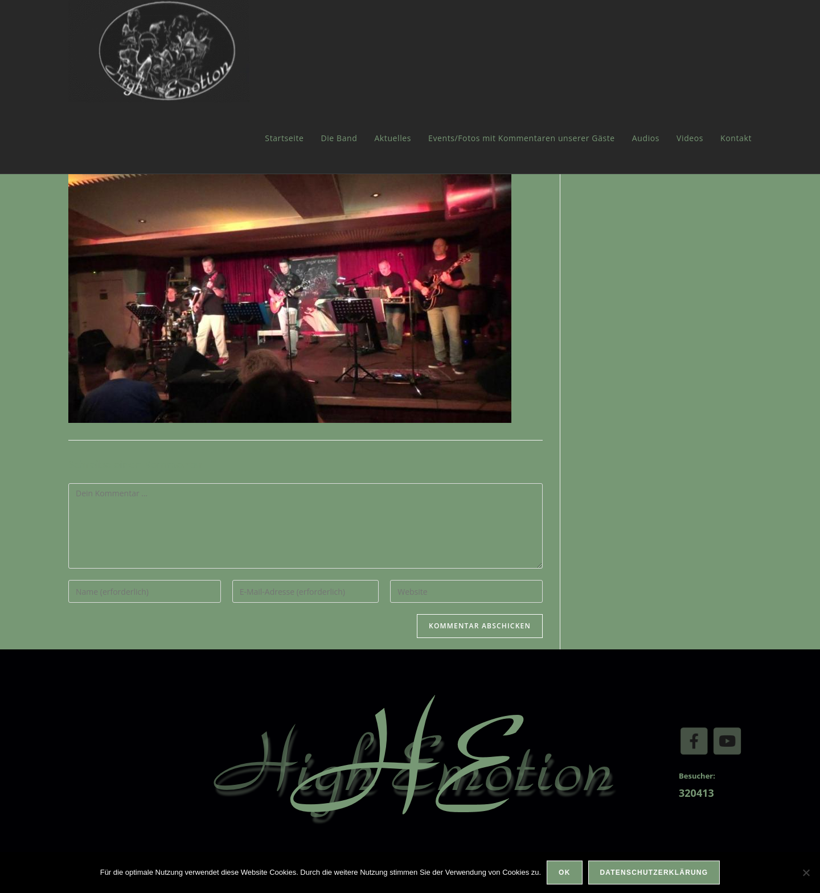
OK (564, 872)
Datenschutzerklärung (654, 872)
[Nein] (805, 872)
